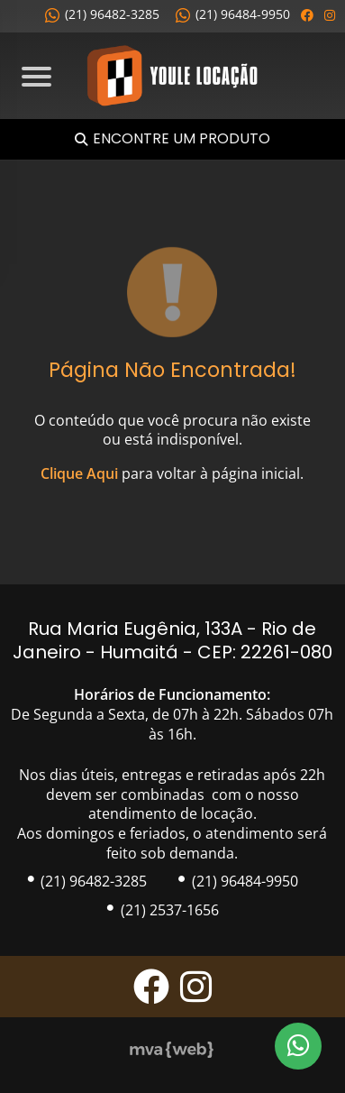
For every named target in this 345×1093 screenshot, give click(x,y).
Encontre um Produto (181, 139)
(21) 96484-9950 (233, 14)
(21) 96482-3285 (102, 14)
